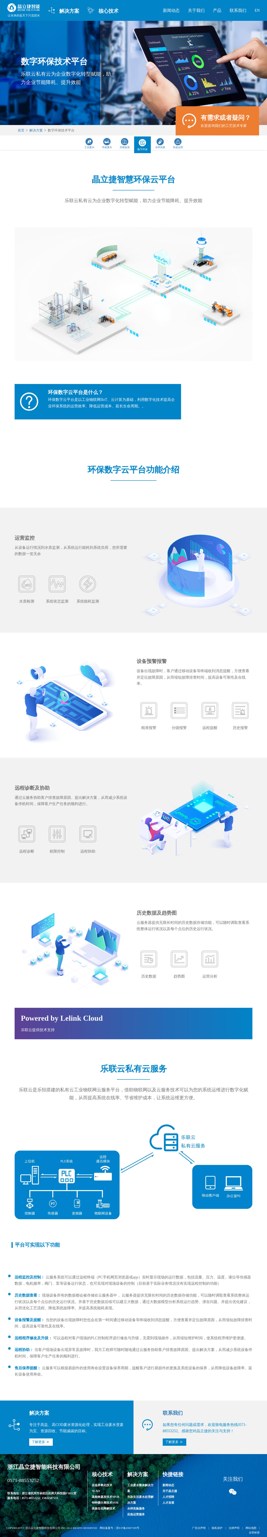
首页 (21, 130)
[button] (41, 1442)
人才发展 (168, 1502)
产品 (217, 10)
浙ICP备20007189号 (127, 1527)
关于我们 (196, 10)
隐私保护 (217, 1527)
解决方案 (63, 10)
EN (257, 10)
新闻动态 (171, 10)
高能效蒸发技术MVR (105, 1496)
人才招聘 (168, 1496)
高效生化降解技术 (103, 1508)
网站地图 (251, 1527)
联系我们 (238, 10)
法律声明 (234, 1527)
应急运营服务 (136, 1514)
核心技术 (103, 10)
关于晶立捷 (169, 1491)
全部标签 (254, 1532)
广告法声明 (199, 1527)
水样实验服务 (136, 1508)
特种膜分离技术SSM (105, 1502)
